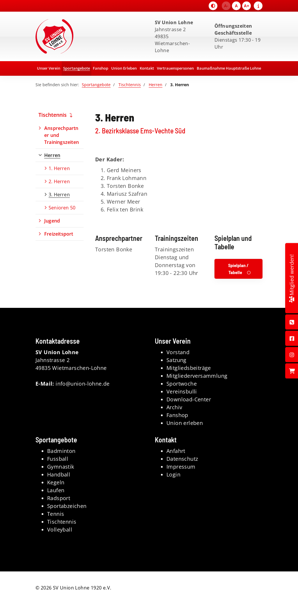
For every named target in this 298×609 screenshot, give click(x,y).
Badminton (61, 450)
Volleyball (59, 529)
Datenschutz (182, 458)
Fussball (57, 458)
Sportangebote (76, 68)
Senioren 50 (62, 207)
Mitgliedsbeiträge (188, 367)
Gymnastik (60, 466)
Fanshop (100, 68)
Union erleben (184, 422)
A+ (246, 5)
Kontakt (147, 68)
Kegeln (55, 482)
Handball (58, 474)
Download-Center (188, 399)
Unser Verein (48, 68)
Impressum (181, 466)
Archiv (174, 407)
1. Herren (59, 168)
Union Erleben (124, 68)
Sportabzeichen (67, 505)
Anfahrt (175, 450)
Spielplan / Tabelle (238, 268)
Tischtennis (129, 84)
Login (173, 474)
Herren (155, 84)
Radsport (58, 498)
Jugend (52, 221)
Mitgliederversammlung (196, 375)
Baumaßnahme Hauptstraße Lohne (229, 68)
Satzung (176, 359)
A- (226, 5)
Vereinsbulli (181, 391)
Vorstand (177, 352)
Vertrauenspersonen (175, 68)
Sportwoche (181, 383)
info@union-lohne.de (83, 383)
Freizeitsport (58, 234)
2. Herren (59, 181)
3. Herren (59, 194)
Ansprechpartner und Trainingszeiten (61, 135)
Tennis (55, 513)
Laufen (55, 490)
